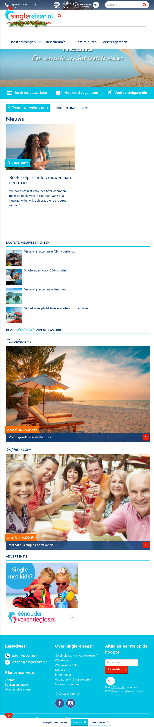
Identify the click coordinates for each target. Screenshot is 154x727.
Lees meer (100, 722)
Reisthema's (56, 42)
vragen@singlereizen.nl (26, 662)
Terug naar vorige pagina (28, 107)
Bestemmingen (23, 42)
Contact (10, 680)
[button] (35, 430)
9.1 (96, 4)
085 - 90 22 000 (21, 656)
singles (118, 687)
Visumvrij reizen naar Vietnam (45, 289)
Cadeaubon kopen (67, 684)
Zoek (144, 4)
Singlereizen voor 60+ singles (45, 270)
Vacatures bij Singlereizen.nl (73, 679)
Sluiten (79, 722)
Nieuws (70, 108)
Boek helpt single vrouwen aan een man (40, 180)
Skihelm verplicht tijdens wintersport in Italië (56, 308)
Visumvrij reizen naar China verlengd (49, 252)
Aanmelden (116, 669)
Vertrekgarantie (115, 42)
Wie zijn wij (62, 660)
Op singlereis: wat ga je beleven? (76, 655)
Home (57, 108)
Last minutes (86, 42)
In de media (63, 674)
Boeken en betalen (17, 684)
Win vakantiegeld (66, 665)
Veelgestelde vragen (18, 689)
